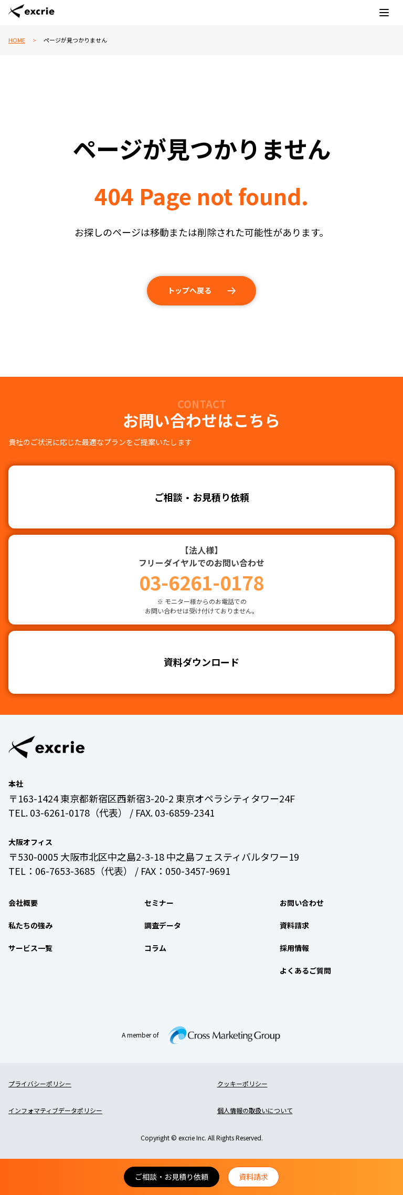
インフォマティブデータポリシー (55, 1110)
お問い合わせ (302, 902)
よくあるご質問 (305, 970)
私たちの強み (30, 925)
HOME (16, 40)
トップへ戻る (189, 290)
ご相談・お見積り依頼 (171, 1176)
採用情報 (294, 948)
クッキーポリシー (242, 1083)
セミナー (159, 902)
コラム (155, 948)
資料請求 (253, 1176)
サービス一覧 (30, 948)
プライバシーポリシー (39, 1083)
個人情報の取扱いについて (255, 1110)
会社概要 (23, 902)
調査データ (162, 925)
